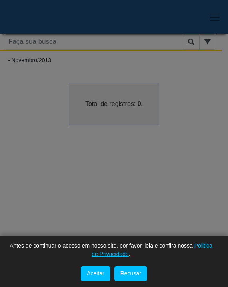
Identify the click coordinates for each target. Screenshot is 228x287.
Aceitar (95, 273)
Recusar (130, 273)
